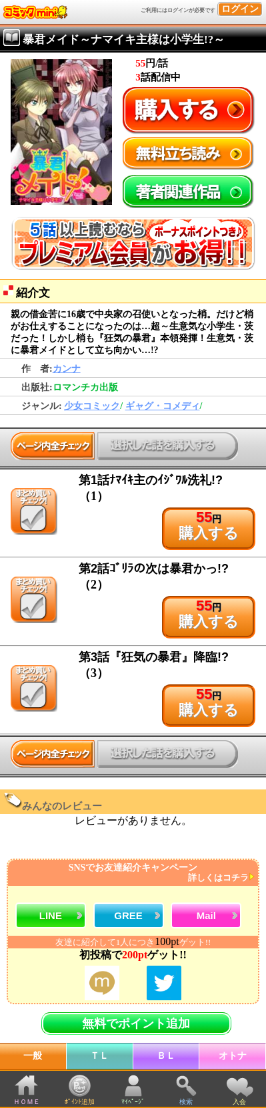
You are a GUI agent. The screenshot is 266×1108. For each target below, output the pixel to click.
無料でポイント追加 (136, 1023)
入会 (239, 1101)
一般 (32, 1056)
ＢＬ (166, 1056)
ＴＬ (99, 1056)
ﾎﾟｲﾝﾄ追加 (80, 1101)
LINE (50, 915)
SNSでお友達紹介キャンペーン (131, 873)
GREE (128, 915)
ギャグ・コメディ (162, 406)
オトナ (233, 1056)
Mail (206, 915)
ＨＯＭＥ (26, 1101)
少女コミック (92, 406)
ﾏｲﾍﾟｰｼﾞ (133, 1101)
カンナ (67, 369)
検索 (186, 1101)
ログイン (240, 9)
